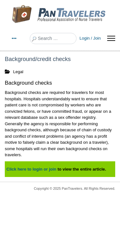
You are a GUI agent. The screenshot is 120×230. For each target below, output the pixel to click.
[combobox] (53, 38)
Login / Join (90, 38)
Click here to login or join (31, 169)
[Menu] (111, 38)
